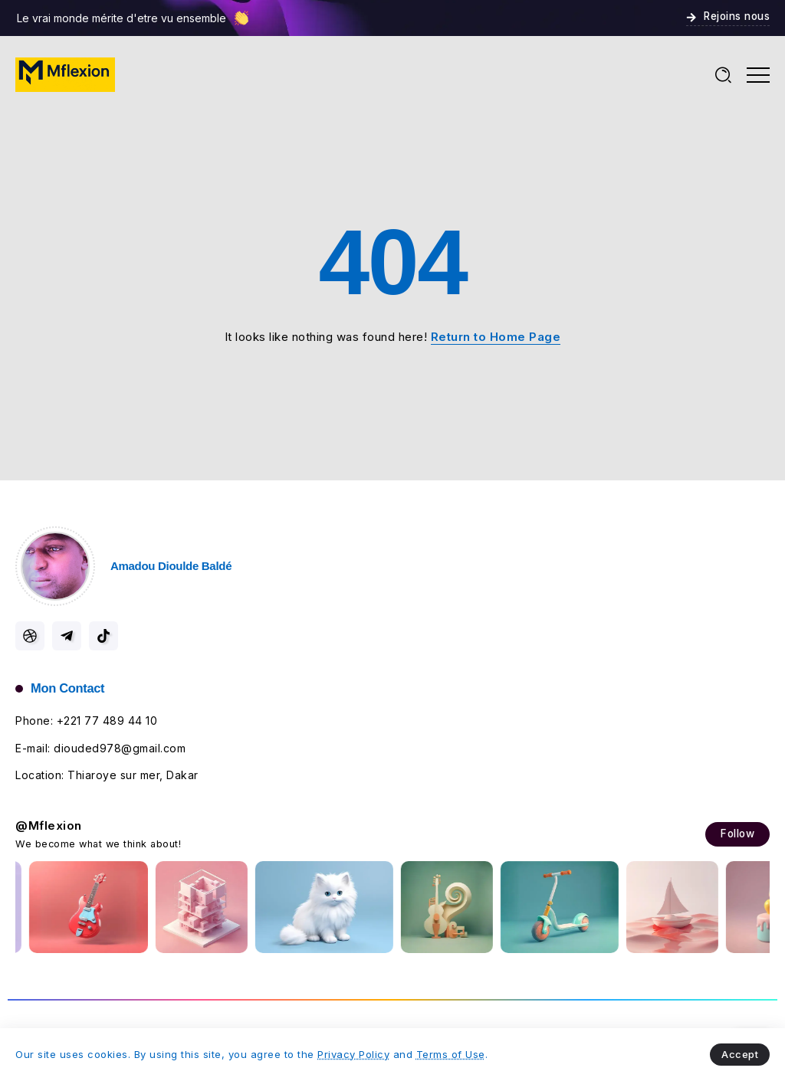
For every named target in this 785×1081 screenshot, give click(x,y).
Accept (739, 1054)
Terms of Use (450, 1054)
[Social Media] (29, 635)
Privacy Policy (353, 1054)
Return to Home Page (496, 336)
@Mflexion (48, 825)
